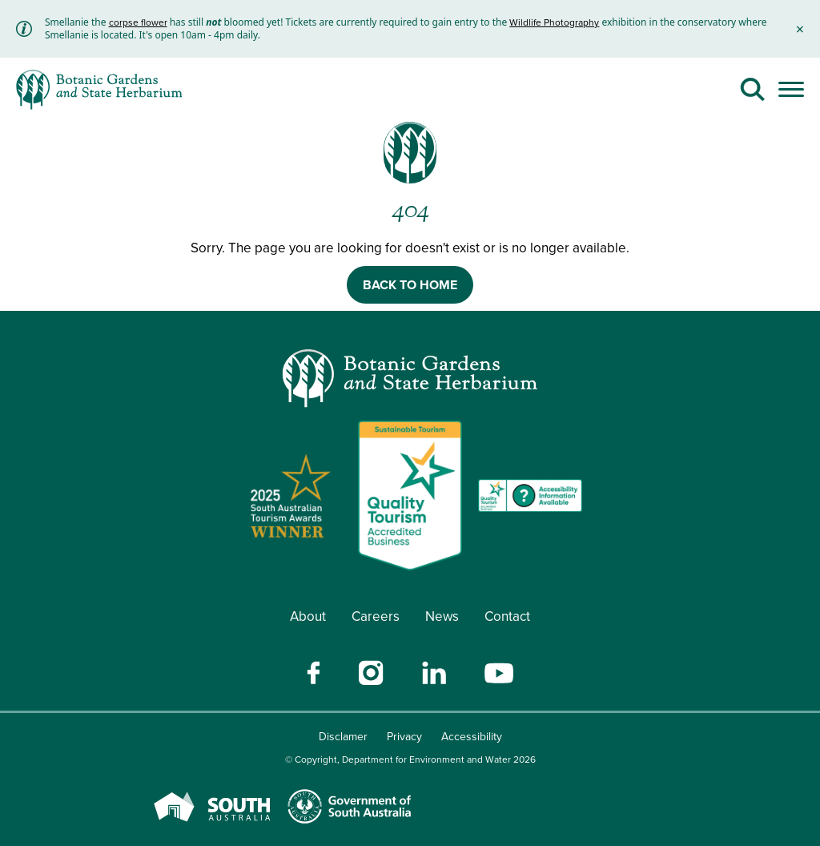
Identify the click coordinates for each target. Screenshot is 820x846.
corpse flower (138, 22)
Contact (507, 616)
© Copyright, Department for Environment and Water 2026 (410, 759)
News (442, 616)
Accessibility (471, 736)
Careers (376, 616)
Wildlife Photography (554, 22)
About (308, 616)
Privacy (404, 736)
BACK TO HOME (410, 285)
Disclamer (343, 736)
